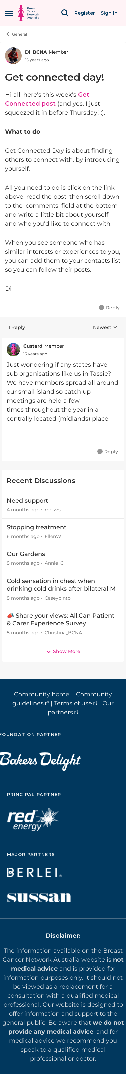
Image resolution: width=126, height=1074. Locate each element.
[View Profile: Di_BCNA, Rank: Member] (13, 55)
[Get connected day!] (35, 354)
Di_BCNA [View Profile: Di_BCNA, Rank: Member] (36, 52)
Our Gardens (26, 554)
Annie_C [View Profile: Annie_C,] (54, 563)
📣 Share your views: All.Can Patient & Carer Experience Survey (60, 619)
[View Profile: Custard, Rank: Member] (13, 349)
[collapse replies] (63, 341)
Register (84, 13)
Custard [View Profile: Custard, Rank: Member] (33, 346)
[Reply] (109, 307)
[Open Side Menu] (9, 13)
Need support (27, 500)
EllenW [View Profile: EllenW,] (53, 536)
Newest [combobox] (105, 327)
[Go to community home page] (28, 13)
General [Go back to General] (16, 34)
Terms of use (73, 703)
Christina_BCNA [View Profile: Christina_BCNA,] (63, 632)
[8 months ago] (23, 563)
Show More (63, 651)
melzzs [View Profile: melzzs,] (53, 510)
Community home (41, 694)
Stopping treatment (36, 527)
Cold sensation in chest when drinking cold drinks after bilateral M (61, 584)
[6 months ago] (23, 536)
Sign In (109, 13)
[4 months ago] (23, 509)
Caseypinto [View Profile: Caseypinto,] (58, 598)
